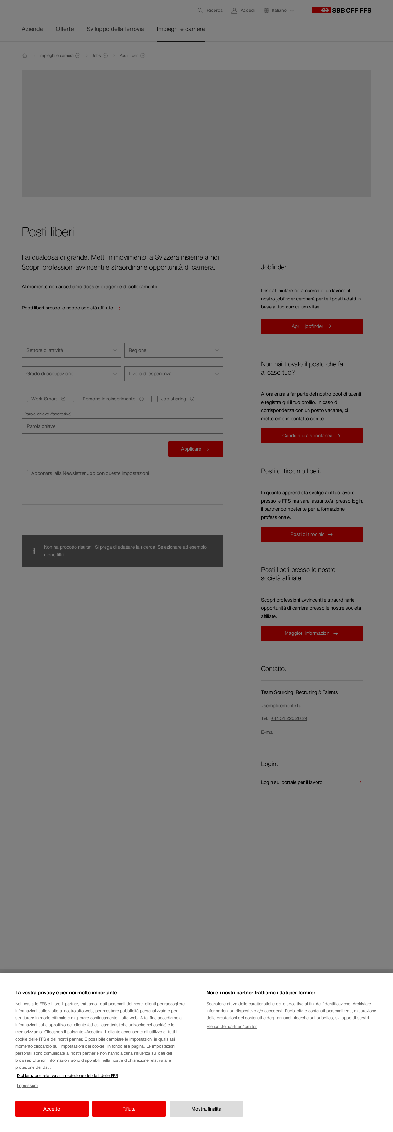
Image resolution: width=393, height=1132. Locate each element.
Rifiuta (128, 1117)
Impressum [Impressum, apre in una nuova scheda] (27, 1093)
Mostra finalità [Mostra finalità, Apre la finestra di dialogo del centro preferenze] (206, 1117)
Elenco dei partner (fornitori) (232, 1034)
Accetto (51, 1117)
